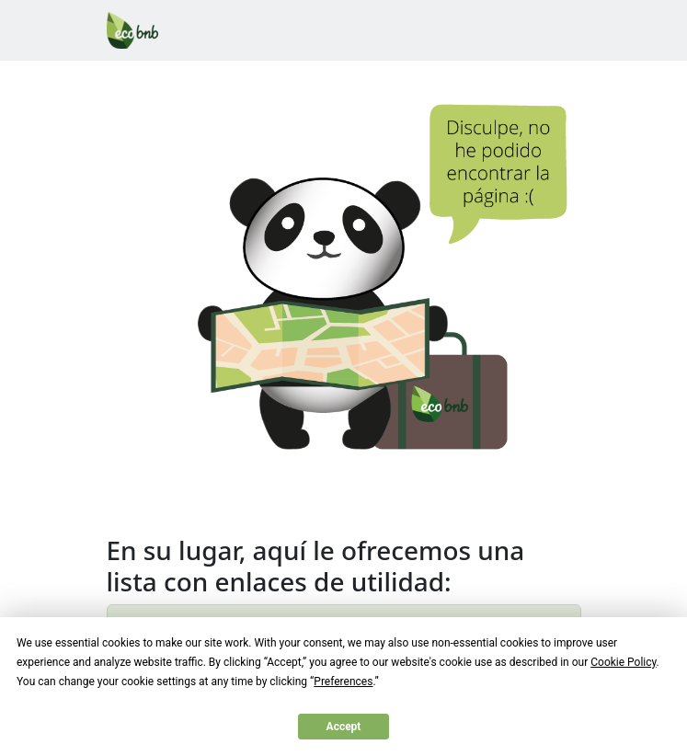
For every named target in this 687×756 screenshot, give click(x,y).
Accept (343, 726)
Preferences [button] (343, 681)
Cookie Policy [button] (623, 662)
